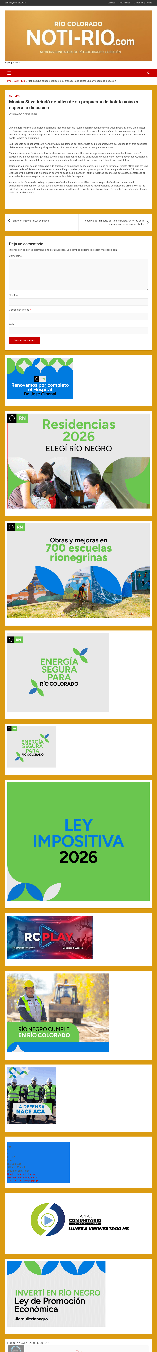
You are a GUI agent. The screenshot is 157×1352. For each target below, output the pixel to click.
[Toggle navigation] (9, 73)
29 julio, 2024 (15, 113)
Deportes (138, 2)
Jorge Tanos (30, 113)
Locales (111, 2)
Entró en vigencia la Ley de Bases (31, 220)
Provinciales (124, 2)
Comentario (16, 255)
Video (149, 2)
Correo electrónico (20, 309)
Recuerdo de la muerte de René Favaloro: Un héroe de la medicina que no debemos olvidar (114, 222)
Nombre (14, 295)
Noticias (14, 95)
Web (11, 324)
